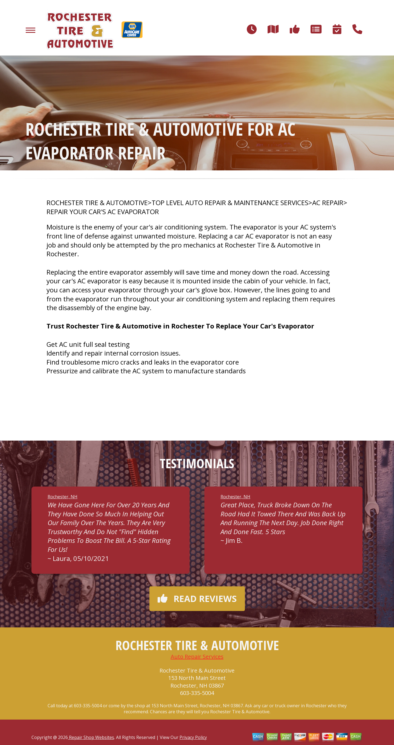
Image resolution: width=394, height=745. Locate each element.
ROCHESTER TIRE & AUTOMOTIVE (97, 202)
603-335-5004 (197, 693)
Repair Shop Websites (91, 737)
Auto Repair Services (197, 656)
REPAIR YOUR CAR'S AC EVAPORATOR (103, 211)
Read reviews (197, 598)
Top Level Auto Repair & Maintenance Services (230, 202)
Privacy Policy (193, 737)
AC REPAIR (327, 202)
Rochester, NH (62, 497)
